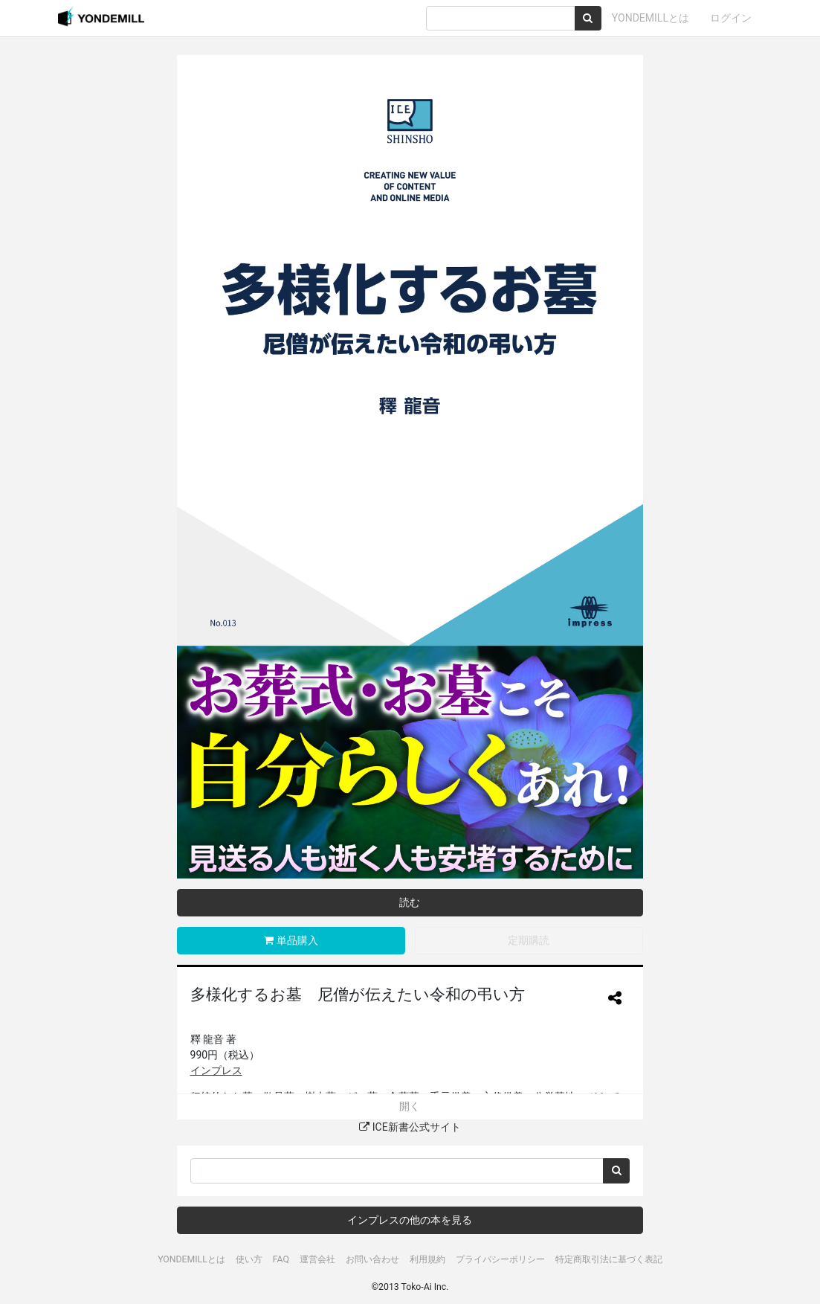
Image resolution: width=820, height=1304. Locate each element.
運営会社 (317, 1259)
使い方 (249, 1259)
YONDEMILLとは (650, 18)
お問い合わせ (372, 1259)
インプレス (216, 1070)
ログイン (731, 18)
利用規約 (427, 1259)
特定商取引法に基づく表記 (608, 1259)
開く (409, 1106)
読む (409, 902)
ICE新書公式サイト (409, 1127)
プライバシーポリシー (500, 1259)
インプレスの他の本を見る (409, 1220)
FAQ (281, 1259)
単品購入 (290, 940)
